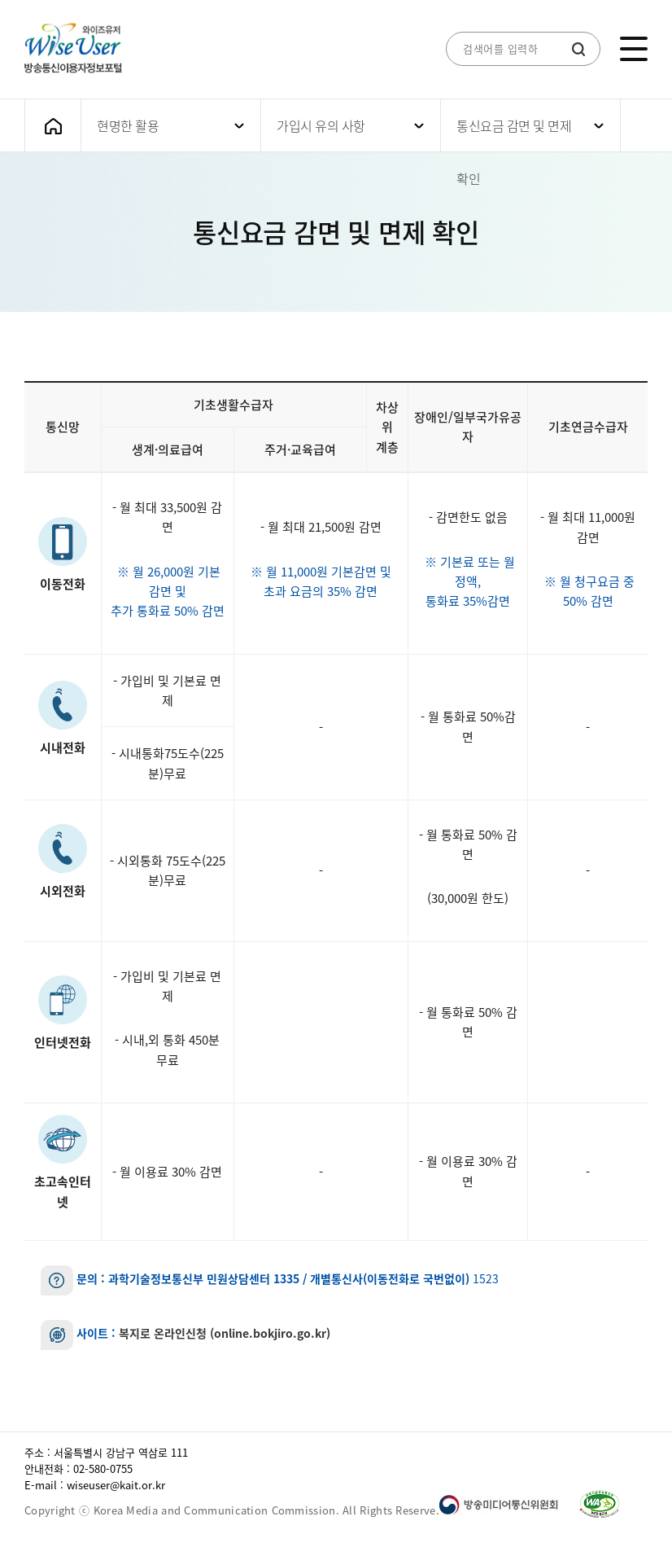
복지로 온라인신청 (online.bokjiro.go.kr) (224, 1333)
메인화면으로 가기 (52, 125)
